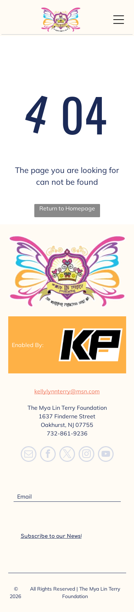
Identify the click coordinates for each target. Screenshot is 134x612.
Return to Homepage (67, 208)
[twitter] (67, 455)
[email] (28, 455)
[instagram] (86, 455)
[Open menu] (118, 19)
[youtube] (106, 455)
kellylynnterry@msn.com (67, 391)
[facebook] (48, 455)
